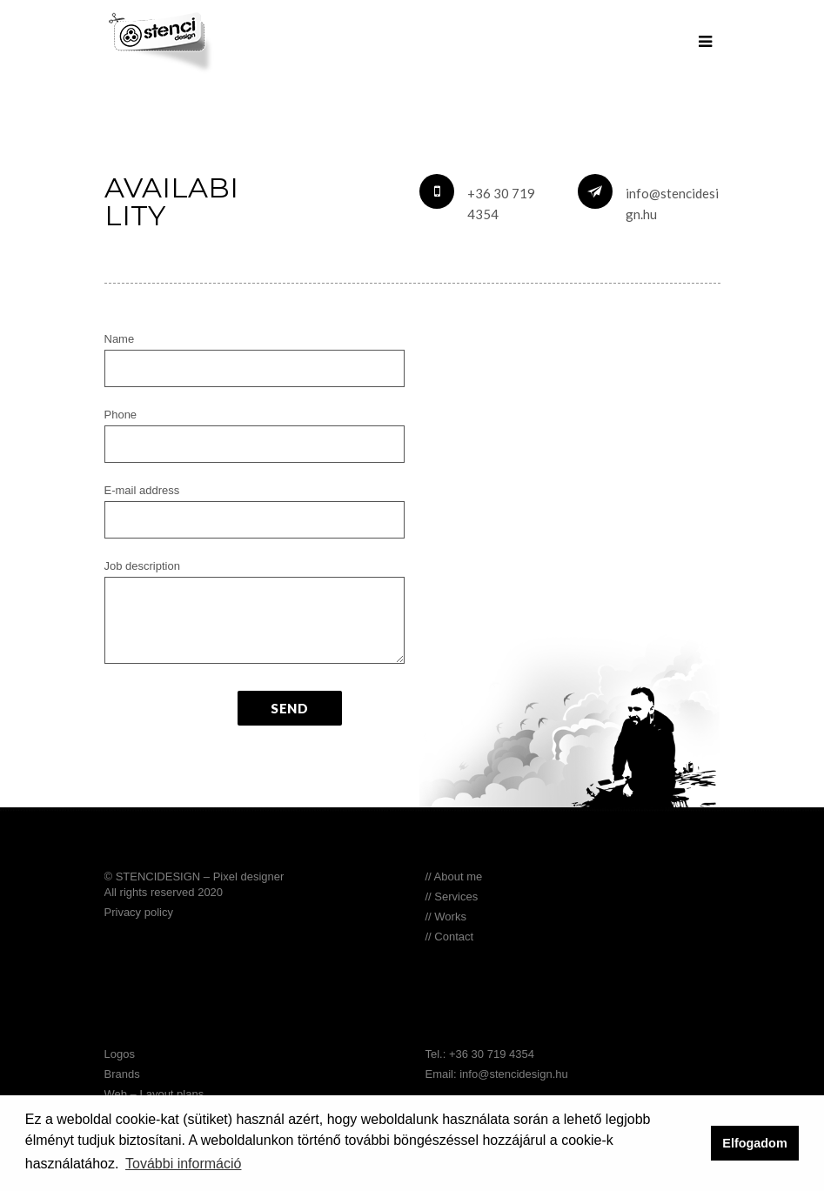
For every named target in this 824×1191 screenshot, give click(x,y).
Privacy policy (138, 912)
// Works (445, 916)
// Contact (449, 936)
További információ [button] (183, 1163)
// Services (452, 896)
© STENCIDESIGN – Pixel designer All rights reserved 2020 (194, 884)
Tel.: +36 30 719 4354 (479, 1054)
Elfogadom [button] (754, 1143)
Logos (119, 1054)
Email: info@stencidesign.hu (496, 1074)
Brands (122, 1074)
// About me (454, 876)
